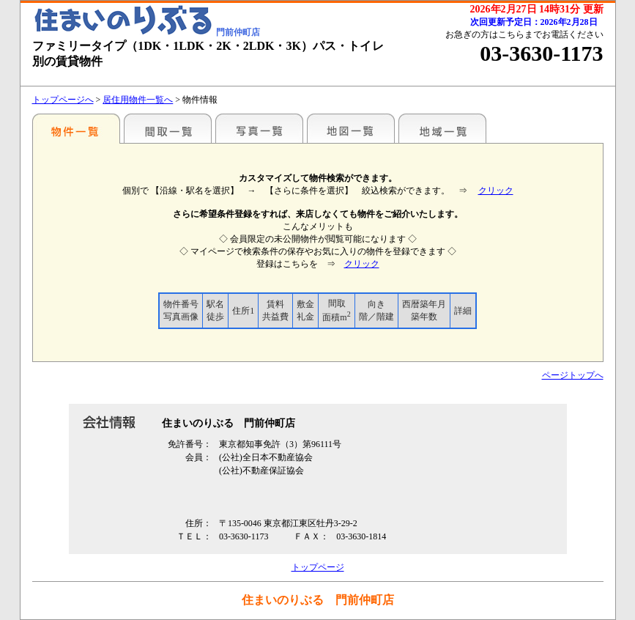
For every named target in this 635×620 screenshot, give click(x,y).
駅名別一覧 (76, 128)
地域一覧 (442, 128)
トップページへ (63, 100)
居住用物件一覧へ (138, 100)
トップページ (317, 567)
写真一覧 (259, 128)
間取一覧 (168, 128)
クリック (495, 190)
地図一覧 (351, 128)
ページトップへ (573, 375)
